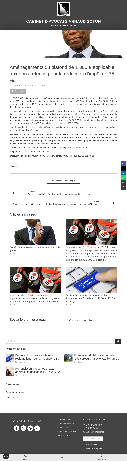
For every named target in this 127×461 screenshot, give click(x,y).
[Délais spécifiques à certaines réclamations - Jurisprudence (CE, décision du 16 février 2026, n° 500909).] (10, 358)
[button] (6, 456)
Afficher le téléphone (96, 432)
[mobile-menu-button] (63, 457)
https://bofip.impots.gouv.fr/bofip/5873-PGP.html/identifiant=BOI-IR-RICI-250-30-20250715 (52, 156)
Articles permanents (15, 392)
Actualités (10, 397)
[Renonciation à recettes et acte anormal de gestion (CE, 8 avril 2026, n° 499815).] (10, 371)
